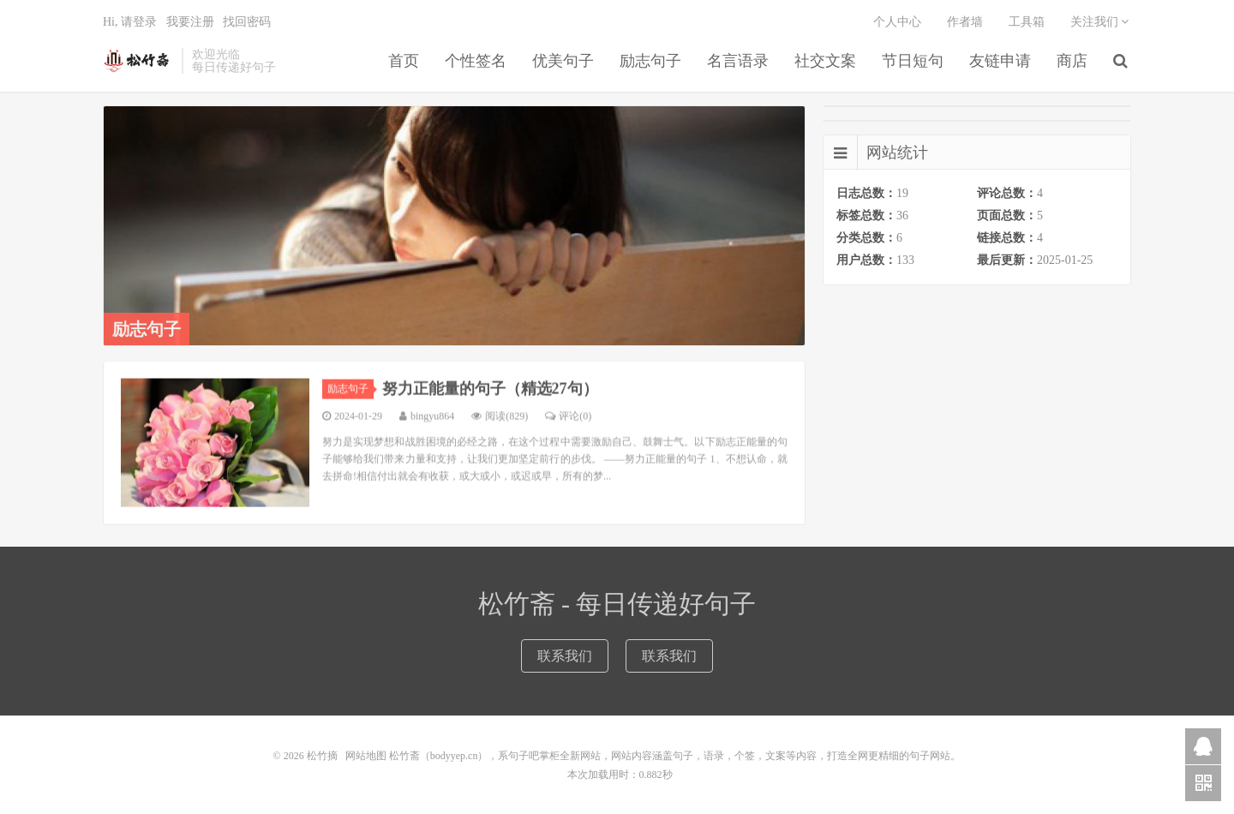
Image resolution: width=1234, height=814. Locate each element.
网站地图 (365, 756)
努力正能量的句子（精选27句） (490, 400)
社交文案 (825, 60)
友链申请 (1000, 60)
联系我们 (564, 656)
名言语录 (738, 60)
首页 (403, 60)
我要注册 (190, 21)
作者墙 (965, 21)
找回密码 (247, 21)
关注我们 (1099, 21)
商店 (1072, 60)
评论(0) (568, 428)
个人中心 (897, 21)
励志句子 (650, 60)
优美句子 (563, 60)
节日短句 (912, 60)
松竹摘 (138, 61)
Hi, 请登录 (130, 21)
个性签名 (475, 60)
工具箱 (1027, 21)
